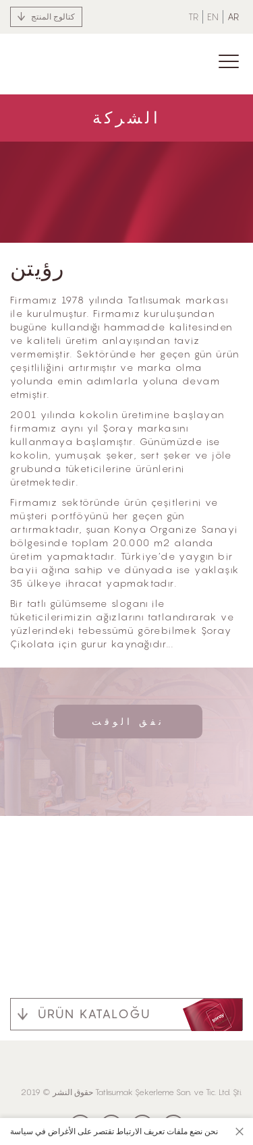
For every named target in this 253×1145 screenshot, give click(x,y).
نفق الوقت (128, 721)
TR (193, 16)
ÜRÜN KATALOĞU (94, 1014)
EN (213, 16)
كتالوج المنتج (53, 16)
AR (233, 16)
